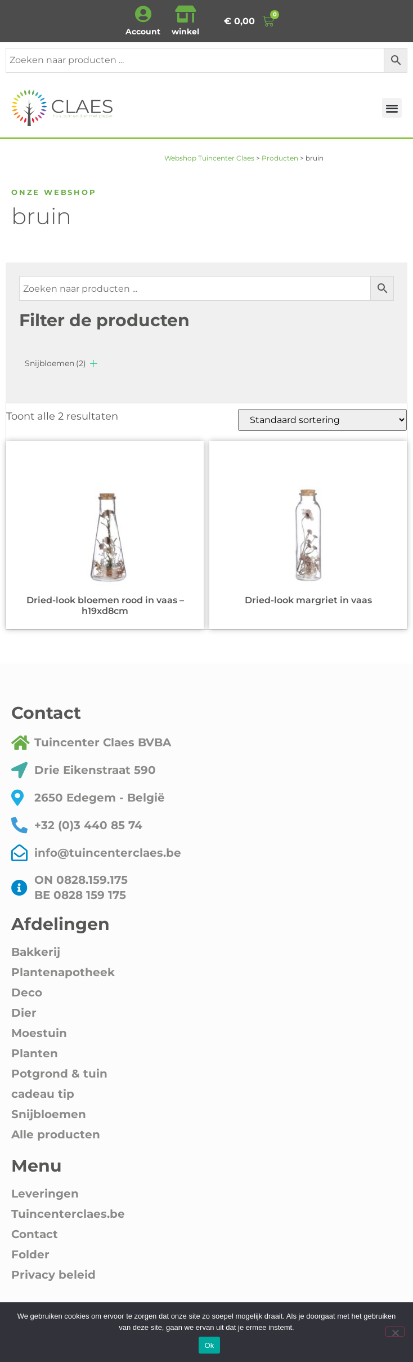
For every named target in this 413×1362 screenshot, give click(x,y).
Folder (30, 1254)
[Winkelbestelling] (322, 420)
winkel (185, 31)
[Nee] (395, 1332)
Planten (34, 1053)
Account (142, 31)
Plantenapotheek (63, 972)
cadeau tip (42, 1094)
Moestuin (39, 1033)
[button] (392, 108)
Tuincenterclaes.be (68, 1214)
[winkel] (185, 14)
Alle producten (55, 1134)
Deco (26, 992)
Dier (24, 1013)
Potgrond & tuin (59, 1073)
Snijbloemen (55, 363)
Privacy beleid (53, 1274)
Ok (209, 1345)
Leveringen (45, 1193)
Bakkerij (35, 952)
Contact (34, 1234)
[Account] (142, 14)
